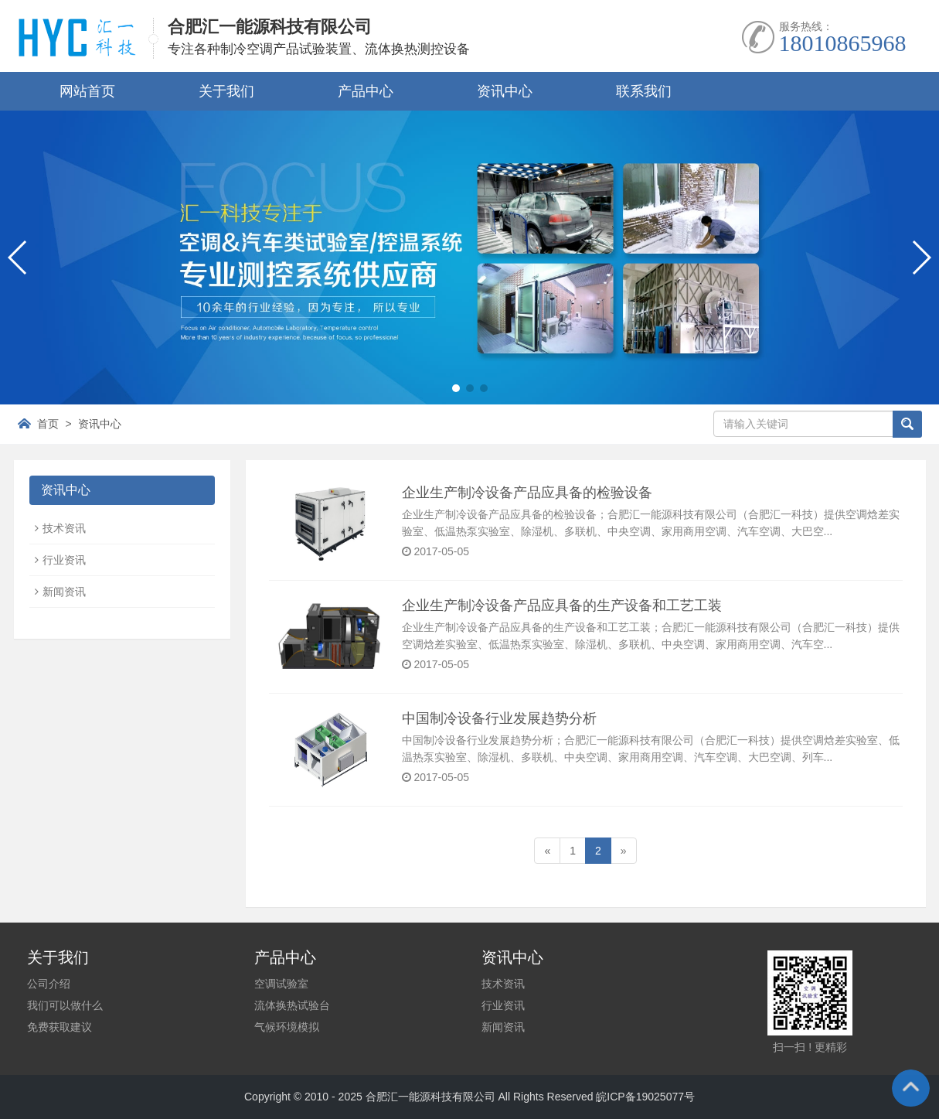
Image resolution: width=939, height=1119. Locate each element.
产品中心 (365, 91)
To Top (910, 1090)
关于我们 (226, 91)
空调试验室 (281, 983)
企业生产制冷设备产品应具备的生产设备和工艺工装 (562, 605)
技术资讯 (64, 528)
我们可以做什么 (65, 1005)
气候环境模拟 (286, 1027)
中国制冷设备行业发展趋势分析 (499, 718)
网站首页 (87, 91)
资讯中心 (504, 91)
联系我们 (644, 91)
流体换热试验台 (292, 1005)
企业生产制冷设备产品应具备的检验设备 (527, 492)
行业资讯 (64, 560)
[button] (456, 388)
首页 (48, 424)
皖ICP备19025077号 (645, 1096)
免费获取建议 (59, 1027)
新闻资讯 (64, 591)
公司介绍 (48, 983)
